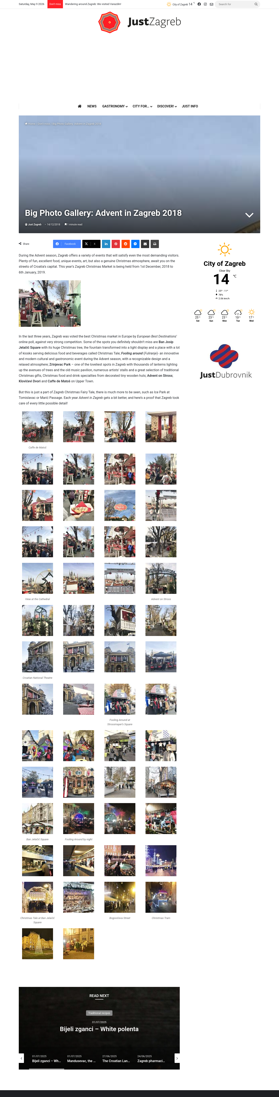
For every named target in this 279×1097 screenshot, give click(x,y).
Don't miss (44, 123)
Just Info (190, 106)
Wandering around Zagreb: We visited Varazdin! (93, 4)
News (91, 106)
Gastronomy (113, 106)
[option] (99, 1028)
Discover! (165, 106)
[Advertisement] (139, 68)
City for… (141, 106)
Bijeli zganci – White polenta (99, 1028)
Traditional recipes (99, 1012)
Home (30, 123)
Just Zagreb (34, 224)
